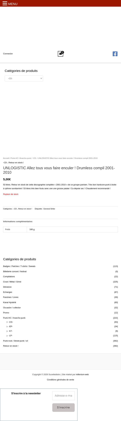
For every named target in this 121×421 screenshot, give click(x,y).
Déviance (7, 287)
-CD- (11, 322)
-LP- (10, 335)
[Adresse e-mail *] (63, 395)
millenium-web (82, 374)
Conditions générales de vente (60, 379)
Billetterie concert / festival (14, 271)
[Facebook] (115, 54)
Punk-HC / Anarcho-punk (14, 318)
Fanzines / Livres (10, 297)
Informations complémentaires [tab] (17, 221)
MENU (12, 4)
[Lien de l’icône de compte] (8, 54)
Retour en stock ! (10, 346)
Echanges (7, 292)
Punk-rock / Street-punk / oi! (15, 341)
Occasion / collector (12, 307)
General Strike (49, 209)
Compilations (9, 276)
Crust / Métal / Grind (12, 282)
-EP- (11, 326)
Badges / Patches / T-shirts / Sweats (19, 266)
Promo (6, 312)
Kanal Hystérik (9, 302)
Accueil (6, 158)
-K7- (10, 331)
